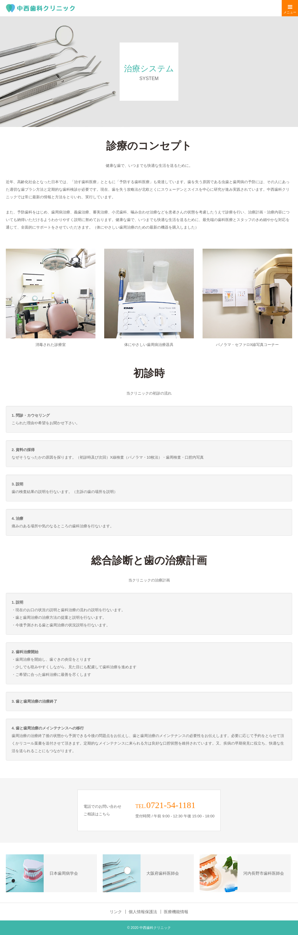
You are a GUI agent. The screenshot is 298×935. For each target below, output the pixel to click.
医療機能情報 (176, 912)
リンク (116, 912)
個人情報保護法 (143, 912)
